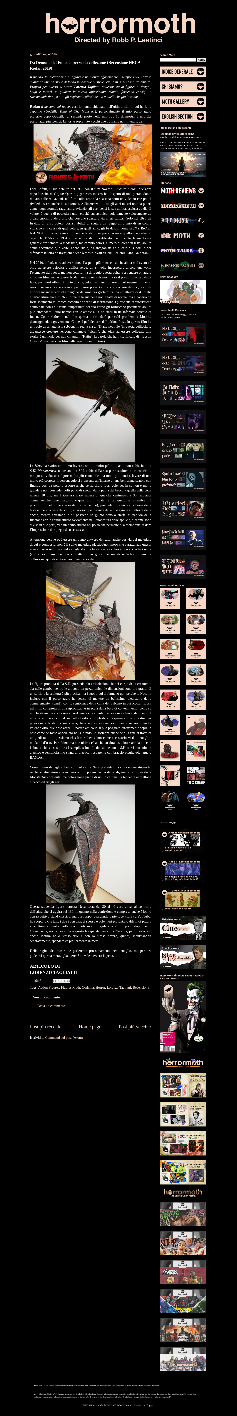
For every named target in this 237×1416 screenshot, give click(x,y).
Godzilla (88, 987)
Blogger (149, 1405)
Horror (100, 987)
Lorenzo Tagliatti (119, 987)
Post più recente (45, 1026)
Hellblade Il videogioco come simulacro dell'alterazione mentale (180, 135)
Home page (90, 1026)
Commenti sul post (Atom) (64, 1037)
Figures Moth (70, 987)
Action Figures (48, 987)
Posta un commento (51, 1006)
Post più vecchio (135, 1026)
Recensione (141, 987)
